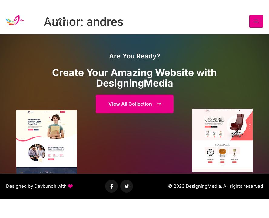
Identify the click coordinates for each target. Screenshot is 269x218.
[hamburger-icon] (256, 21)
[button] (39, 186)
